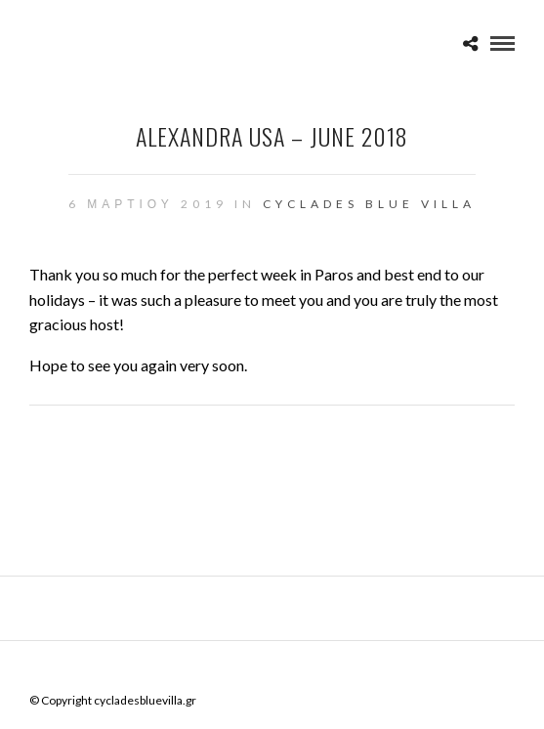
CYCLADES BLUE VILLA (369, 203)
